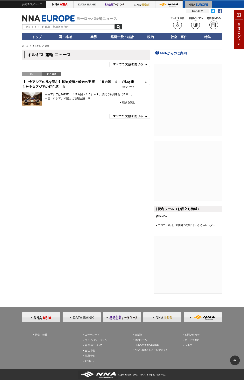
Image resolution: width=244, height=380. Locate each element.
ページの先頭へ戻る (235, 360)
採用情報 (90, 355)
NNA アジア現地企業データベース (114, 4)
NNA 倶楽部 (141, 4)
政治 (150, 37)
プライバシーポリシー (97, 340)
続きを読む (128, 102)
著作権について (93, 345)
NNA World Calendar (148, 344)
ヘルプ (188, 345)
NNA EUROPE (198, 4)
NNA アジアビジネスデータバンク (87, 4)
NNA (169, 4)
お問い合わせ (192, 334)
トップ (37, 37)
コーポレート (92, 334)
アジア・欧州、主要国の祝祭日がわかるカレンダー (186, 225)
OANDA (162, 216)
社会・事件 (179, 37)
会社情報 (90, 350)
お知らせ (90, 361)
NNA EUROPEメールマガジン (151, 350)
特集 (207, 37)
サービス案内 (192, 340)
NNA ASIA (60, 4)
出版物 (138, 334)
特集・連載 (41, 334)
